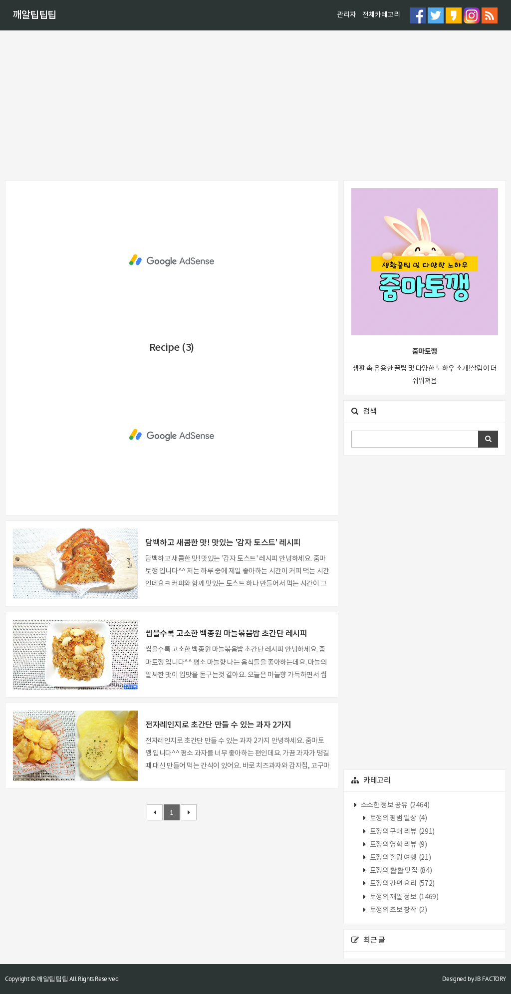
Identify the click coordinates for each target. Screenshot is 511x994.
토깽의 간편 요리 (401, 884)
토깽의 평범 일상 (397, 818)
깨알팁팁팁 (34, 15)
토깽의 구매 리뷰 (401, 832)
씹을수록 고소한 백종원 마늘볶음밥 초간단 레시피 (226, 633)
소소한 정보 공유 (394, 805)
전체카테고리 (381, 15)
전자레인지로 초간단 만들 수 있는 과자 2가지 (218, 725)
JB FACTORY (490, 979)
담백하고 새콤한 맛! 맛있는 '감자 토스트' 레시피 (223, 542)
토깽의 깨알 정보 (403, 897)
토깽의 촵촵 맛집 (400, 871)
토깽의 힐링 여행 (399, 858)
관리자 (346, 15)
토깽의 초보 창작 (397, 910)
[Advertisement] (255, 105)
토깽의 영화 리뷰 (397, 845)
